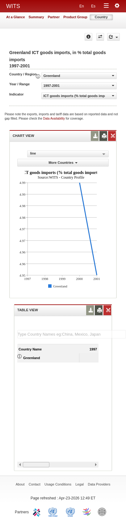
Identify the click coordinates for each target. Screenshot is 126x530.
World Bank (103, 511)
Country (101, 17)
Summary (36, 17)
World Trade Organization (87, 511)
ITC (38, 511)
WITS (13, 6)
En (81, 6)
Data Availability (54, 118)
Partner (54, 17)
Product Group (75, 17)
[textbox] (71, 334)
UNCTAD (54, 511)
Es (93, 6)
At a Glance (15, 17)
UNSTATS (70, 511)
